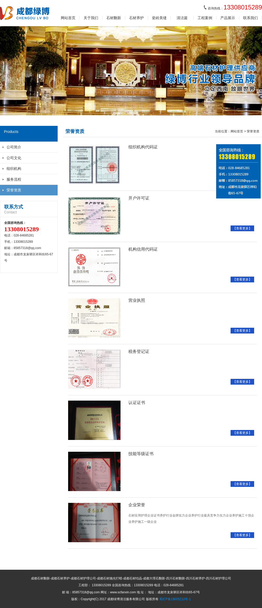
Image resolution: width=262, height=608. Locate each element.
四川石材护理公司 (218, 578)
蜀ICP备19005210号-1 (175, 599)
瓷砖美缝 (159, 18)
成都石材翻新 (40, 578)
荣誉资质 (14, 190)
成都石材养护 (60, 578)
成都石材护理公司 (83, 578)
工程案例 (205, 18)
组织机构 (14, 168)
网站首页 (68, 18)
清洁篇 (182, 18)
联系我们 (250, 18)
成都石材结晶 (132, 578)
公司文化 (14, 158)
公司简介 (14, 147)
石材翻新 (113, 18)
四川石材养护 (195, 578)
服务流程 (14, 179)
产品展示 (227, 18)
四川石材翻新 (175, 578)
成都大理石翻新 (154, 578)
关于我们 (91, 18)
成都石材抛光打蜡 (109, 578)
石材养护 (136, 18)
